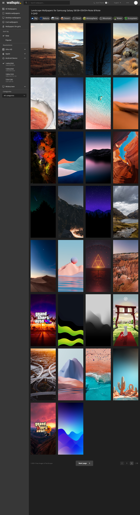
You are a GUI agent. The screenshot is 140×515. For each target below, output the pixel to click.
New (7, 36)
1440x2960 (17, 63)
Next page (84, 463)
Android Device (9, 58)
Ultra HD (7, 49)
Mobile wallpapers (11, 13)
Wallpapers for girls (11, 26)
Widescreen (8, 86)
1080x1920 (10, 74)
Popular (9, 40)
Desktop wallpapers (11, 18)
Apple (6, 54)
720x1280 (9, 79)
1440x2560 (10, 69)
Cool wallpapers (10, 22)
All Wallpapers (9, 9)
